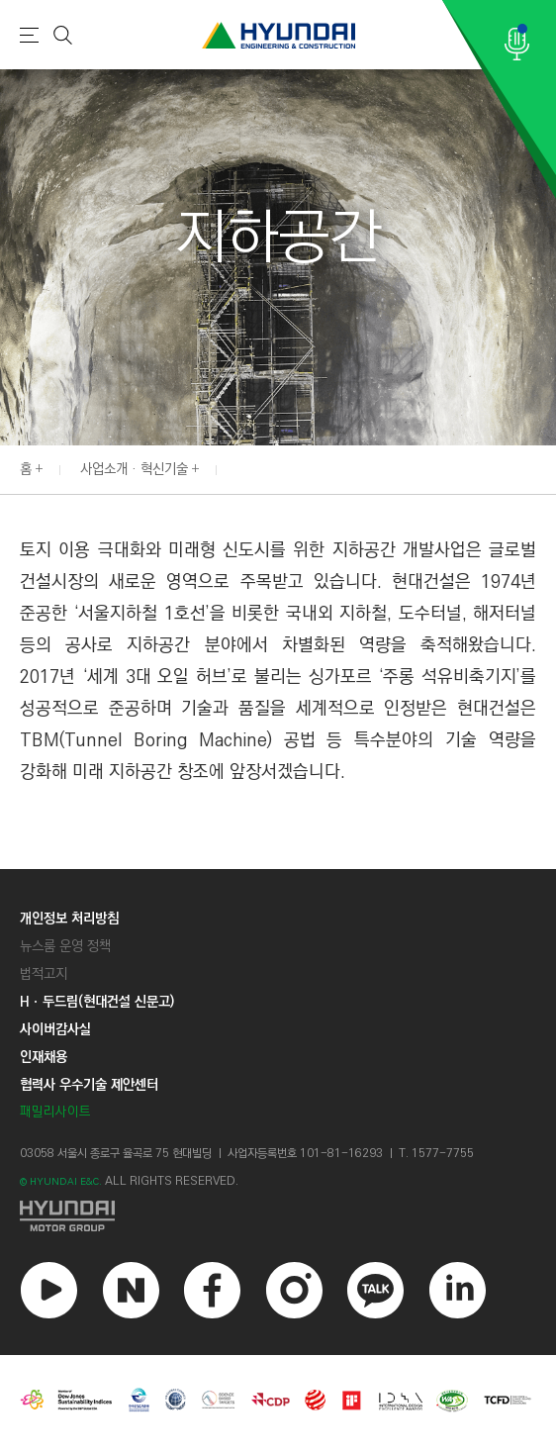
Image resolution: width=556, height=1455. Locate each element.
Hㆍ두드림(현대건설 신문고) (97, 1002)
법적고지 (43, 974)
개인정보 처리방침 (69, 918)
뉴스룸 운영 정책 (65, 946)
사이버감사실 (55, 1029)
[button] (545, 467)
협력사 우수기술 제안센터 (89, 1085)
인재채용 (43, 1057)
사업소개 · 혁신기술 (134, 469)
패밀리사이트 (55, 1112)
